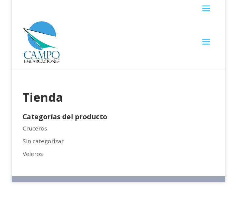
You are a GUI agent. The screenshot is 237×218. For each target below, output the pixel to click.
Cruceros (35, 128)
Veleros (33, 154)
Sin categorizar (43, 141)
